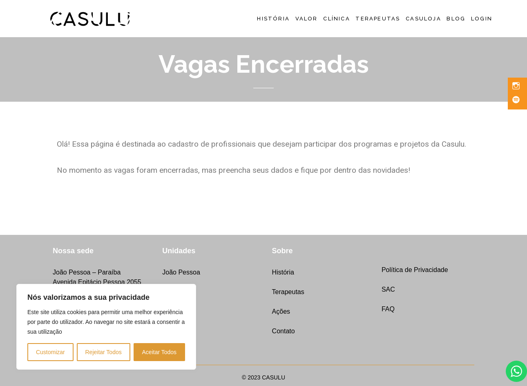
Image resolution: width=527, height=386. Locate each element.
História (273, 19)
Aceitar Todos (159, 352)
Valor (306, 19)
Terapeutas (377, 19)
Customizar (50, 352)
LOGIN (481, 19)
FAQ (388, 309)
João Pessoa (181, 272)
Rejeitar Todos (103, 352)
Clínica (336, 19)
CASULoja (423, 19)
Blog (456, 19)
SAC (388, 289)
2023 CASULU (266, 377)
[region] (106, 327)
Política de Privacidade (415, 269)
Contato (283, 331)
